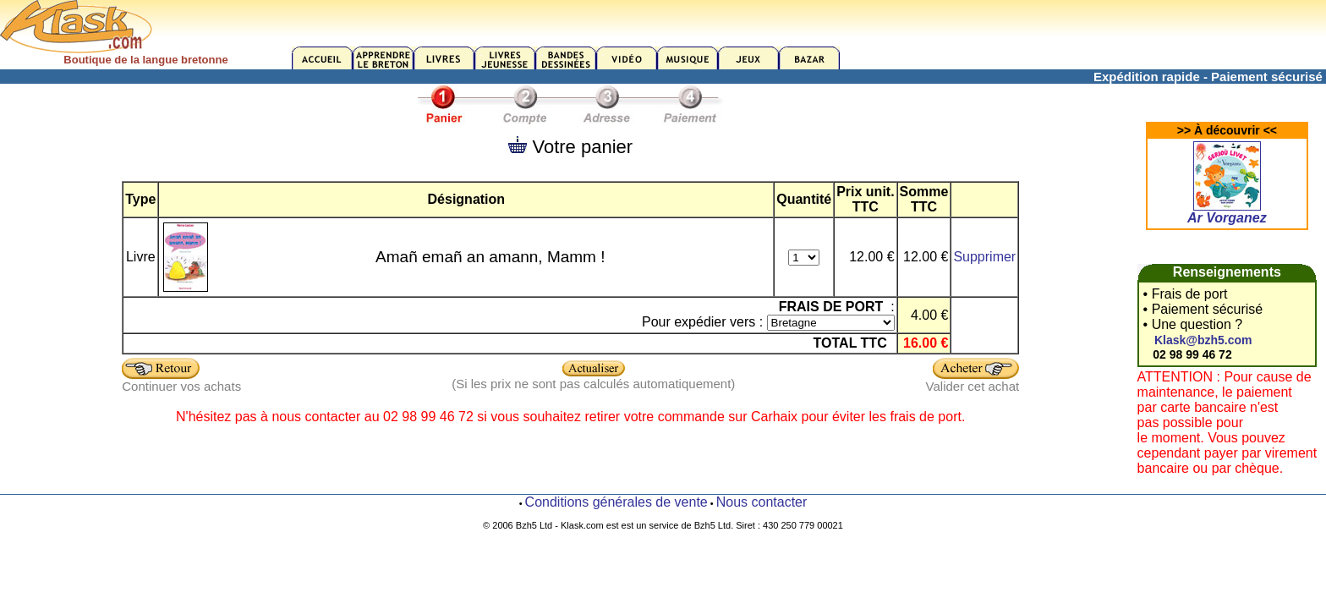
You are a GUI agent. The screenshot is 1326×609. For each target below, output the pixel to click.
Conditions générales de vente (616, 502)
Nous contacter (762, 502)
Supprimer (984, 257)
